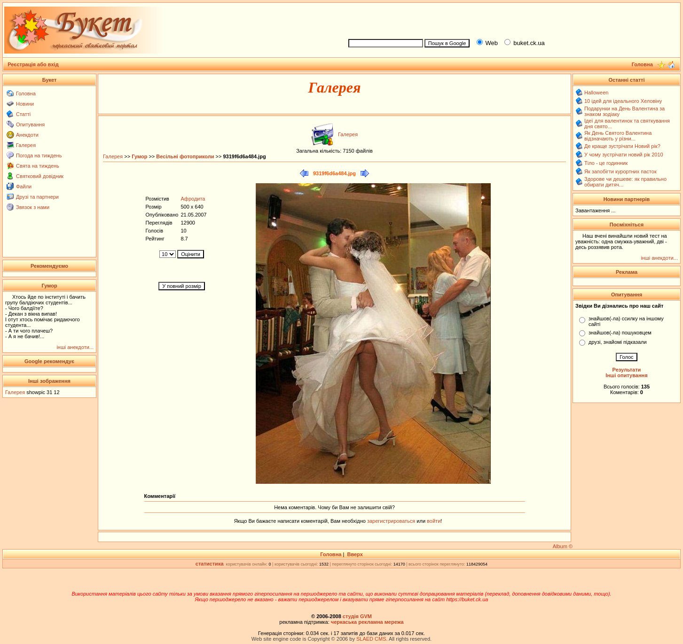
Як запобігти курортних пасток (620, 171)
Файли (23, 186)
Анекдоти (27, 135)
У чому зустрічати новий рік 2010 (623, 154)
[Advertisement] (510, 19)
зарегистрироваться (391, 521)
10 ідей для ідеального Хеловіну (623, 101)
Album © (563, 546)
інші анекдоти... (75, 347)
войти (432, 521)
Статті (23, 114)
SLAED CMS (371, 639)
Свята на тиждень (37, 166)
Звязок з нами (32, 207)
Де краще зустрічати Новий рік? (622, 146)
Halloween (596, 92)
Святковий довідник (39, 176)
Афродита (193, 199)
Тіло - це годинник (606, 163)
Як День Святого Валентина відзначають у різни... (618, 135)
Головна (26, 93)
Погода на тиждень (39, 155)
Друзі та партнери (37, 197)
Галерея (26, 145)
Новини (25, 104)
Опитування (30, 124)
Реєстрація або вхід (33, 64)
